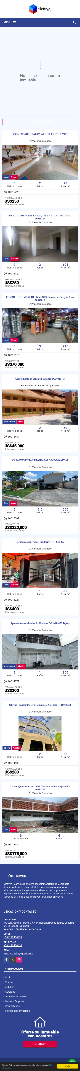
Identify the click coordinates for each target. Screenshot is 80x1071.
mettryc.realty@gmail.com (18, 953)
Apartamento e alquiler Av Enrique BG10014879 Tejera (40, 623)
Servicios (10, 991)
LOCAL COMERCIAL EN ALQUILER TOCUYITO (40, 134)
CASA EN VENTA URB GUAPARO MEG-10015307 (40, 460)
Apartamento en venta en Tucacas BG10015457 (40, 378)
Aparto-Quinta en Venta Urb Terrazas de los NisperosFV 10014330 (40, 788)
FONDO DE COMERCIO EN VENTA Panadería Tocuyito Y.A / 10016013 (40, 299)
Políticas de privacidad (17, 1010)
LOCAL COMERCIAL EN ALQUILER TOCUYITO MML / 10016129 (40, 217)
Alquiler (9, 987)
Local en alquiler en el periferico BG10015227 (40, 542)
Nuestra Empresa (15, 1001)
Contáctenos (12, 1006)
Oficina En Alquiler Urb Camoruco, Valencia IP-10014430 (40, 705)
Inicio (8, 977)
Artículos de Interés (15, 996)
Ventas (9, 982)
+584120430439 (13, 937)
